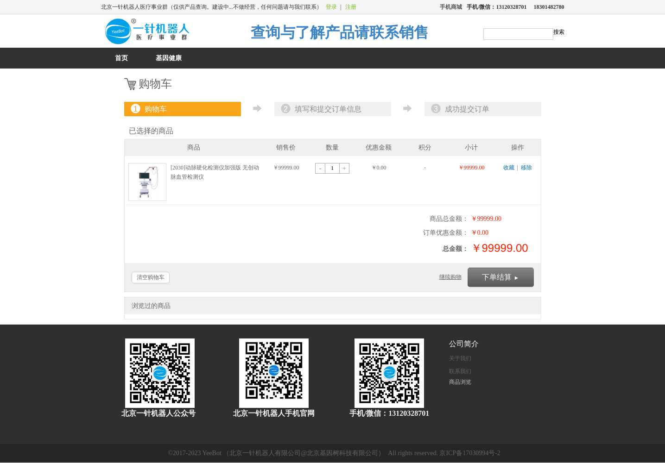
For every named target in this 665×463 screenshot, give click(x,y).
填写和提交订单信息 (320, 109)
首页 (121, 58)
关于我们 (460, 358)
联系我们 (460, 371)
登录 (331, 7)
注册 (350, 7)
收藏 (508, 167)
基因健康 (169, 58)
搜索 (558, 32)
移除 (526, 167)
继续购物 (450, 277)
